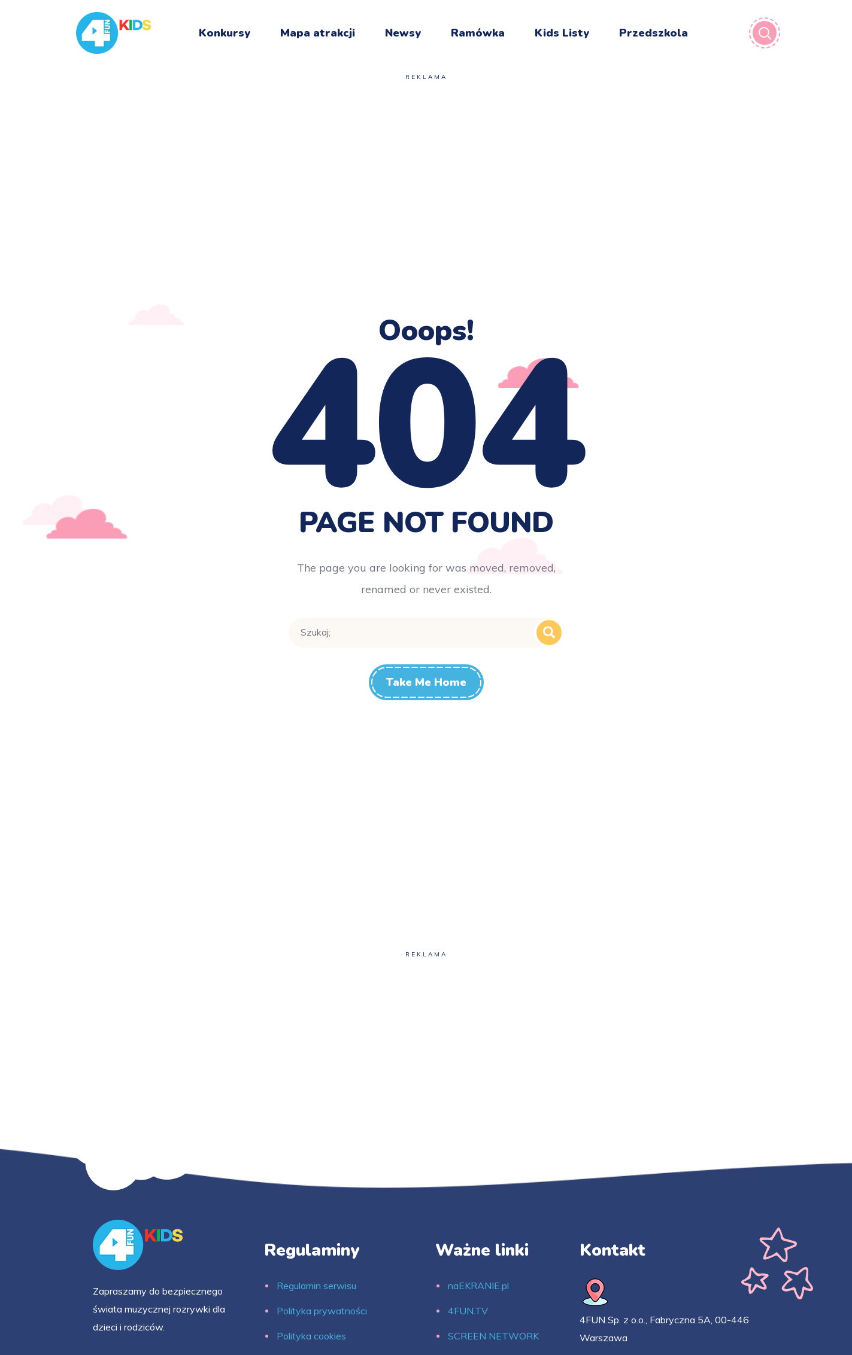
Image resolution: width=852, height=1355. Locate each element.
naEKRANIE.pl (478, 1286)
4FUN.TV (468, 1311)
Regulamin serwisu (316, 1286)
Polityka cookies (311, 1336)
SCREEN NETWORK (493, 1336)
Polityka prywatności (322, 1311)
